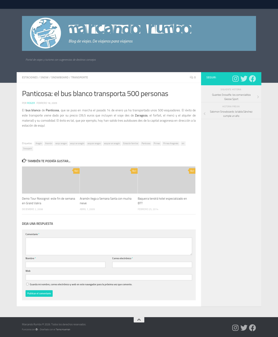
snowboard (59, 77)
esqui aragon (61, 143)
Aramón (48, 143)
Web (28, 270)
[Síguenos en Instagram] (235, 78)
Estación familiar (130, 143)
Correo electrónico (122, 258)
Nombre (31, 258)
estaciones (30, 77)
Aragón (39, 143)
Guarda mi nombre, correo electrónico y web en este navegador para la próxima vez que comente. (81, 284)
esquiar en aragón (112, 143)
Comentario (32, 234)
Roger (31, 103)
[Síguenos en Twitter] (244, 78)
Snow (44, 77)
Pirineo (157, 143)
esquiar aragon (94, 143)
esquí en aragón (77, 143)
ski (183, 143)
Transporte (79, 77)
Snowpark (27, 148)
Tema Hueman (63, 329)
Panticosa (146, 143)
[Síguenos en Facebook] (252, 78)
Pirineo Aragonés (170, 143)
